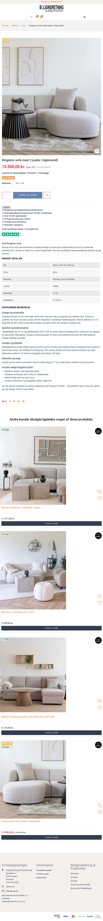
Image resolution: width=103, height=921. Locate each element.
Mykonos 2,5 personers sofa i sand (17, 612)
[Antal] (6, 195)
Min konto (75, 873)
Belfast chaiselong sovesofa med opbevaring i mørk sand (28, 716)
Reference (6, 183)
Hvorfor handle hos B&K (80, 885)
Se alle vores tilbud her (51, 2)
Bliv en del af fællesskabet (81, 888)
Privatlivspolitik (42, 874)
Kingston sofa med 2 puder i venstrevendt (20, 821)
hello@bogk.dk (12, 891)
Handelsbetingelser (44, 870)
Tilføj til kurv (27, 195)
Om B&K (74, 877)
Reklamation (41, 878)
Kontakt (74, 881)
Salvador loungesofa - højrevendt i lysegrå (20, 507)
